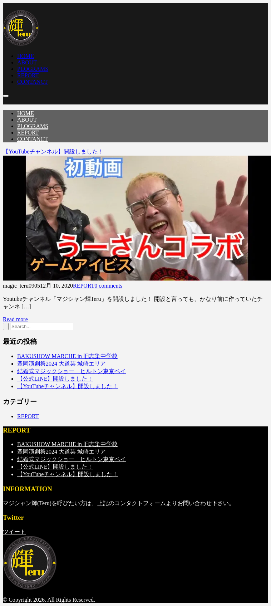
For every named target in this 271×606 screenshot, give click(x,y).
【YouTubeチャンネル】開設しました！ (53, 151)
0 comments (108, 286)
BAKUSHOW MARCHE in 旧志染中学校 (67, 356)
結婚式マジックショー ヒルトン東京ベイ (71, 371)
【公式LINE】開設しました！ (55, 379)
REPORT (83, 286)
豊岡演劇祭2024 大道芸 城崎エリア (61, 364)
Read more (15, 319)
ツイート (14, 532)
